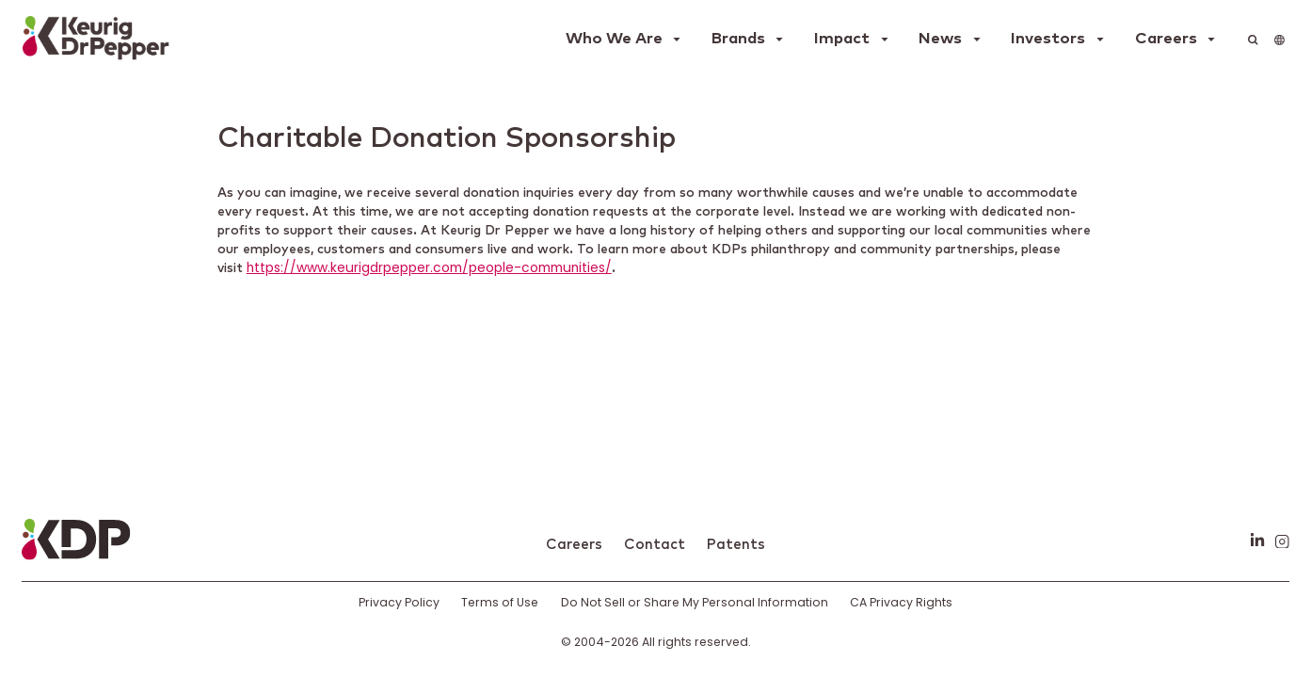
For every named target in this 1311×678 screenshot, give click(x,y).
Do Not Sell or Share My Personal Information (694, 602)
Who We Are (614, 39)
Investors (1048, 39)
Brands (738, 39)
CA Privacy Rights (901, 602)
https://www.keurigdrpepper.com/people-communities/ (429, 268)
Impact (842, 39)
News (940, 39)
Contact (654, 545)
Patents (736, 545)
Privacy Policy (399, 602)
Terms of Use (499, 602)
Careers (1166, 39)
